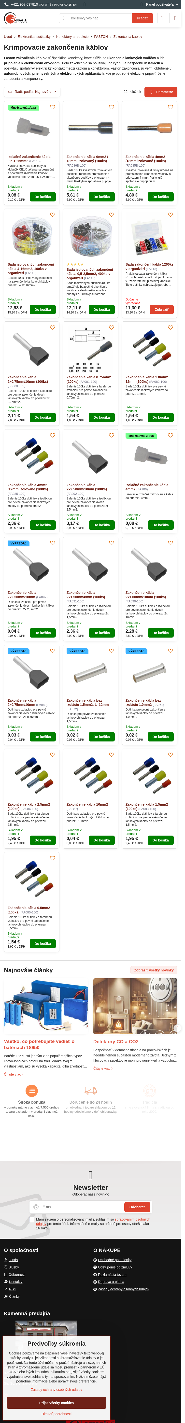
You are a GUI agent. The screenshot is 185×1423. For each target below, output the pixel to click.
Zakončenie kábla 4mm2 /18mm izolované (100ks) (146, 159)
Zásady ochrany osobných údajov (56, 1390)
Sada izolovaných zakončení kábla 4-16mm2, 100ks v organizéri (31, 268)
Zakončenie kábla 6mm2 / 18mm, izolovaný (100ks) (87, 159)
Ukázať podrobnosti (56, 1414)
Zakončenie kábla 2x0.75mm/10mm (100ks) (28, 379)
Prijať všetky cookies (56, 1403)
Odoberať (137, 1207)
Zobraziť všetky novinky (154, 970)
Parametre (161, 92)
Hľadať (142, 18)
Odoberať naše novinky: (90, 1194)
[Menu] (175, 18)
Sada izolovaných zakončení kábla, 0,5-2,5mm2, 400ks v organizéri (90, 274)
